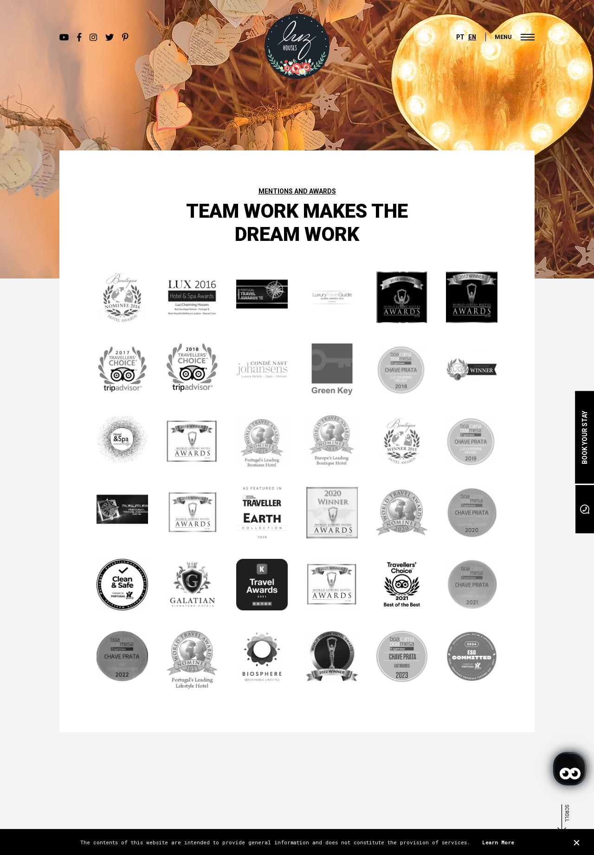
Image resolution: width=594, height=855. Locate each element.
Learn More (498, 842)
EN (472, 36)
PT (460, 36)
